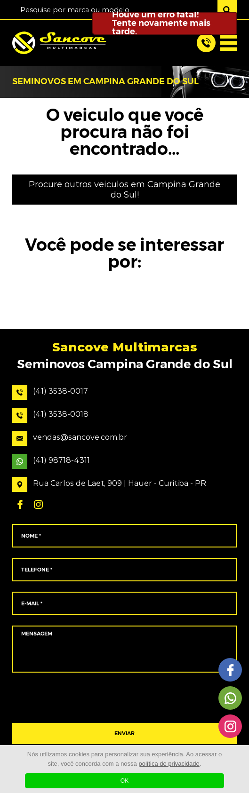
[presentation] (124, 698)
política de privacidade (168, 763)
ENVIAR (124, 733)
